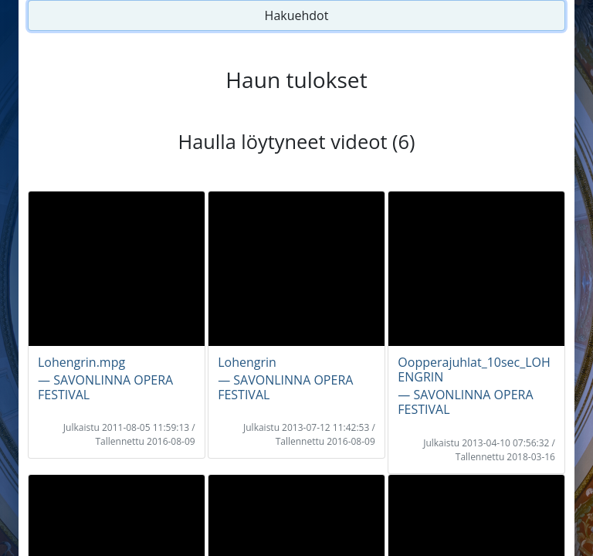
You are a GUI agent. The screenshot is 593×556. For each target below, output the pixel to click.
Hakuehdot (297, 15)
